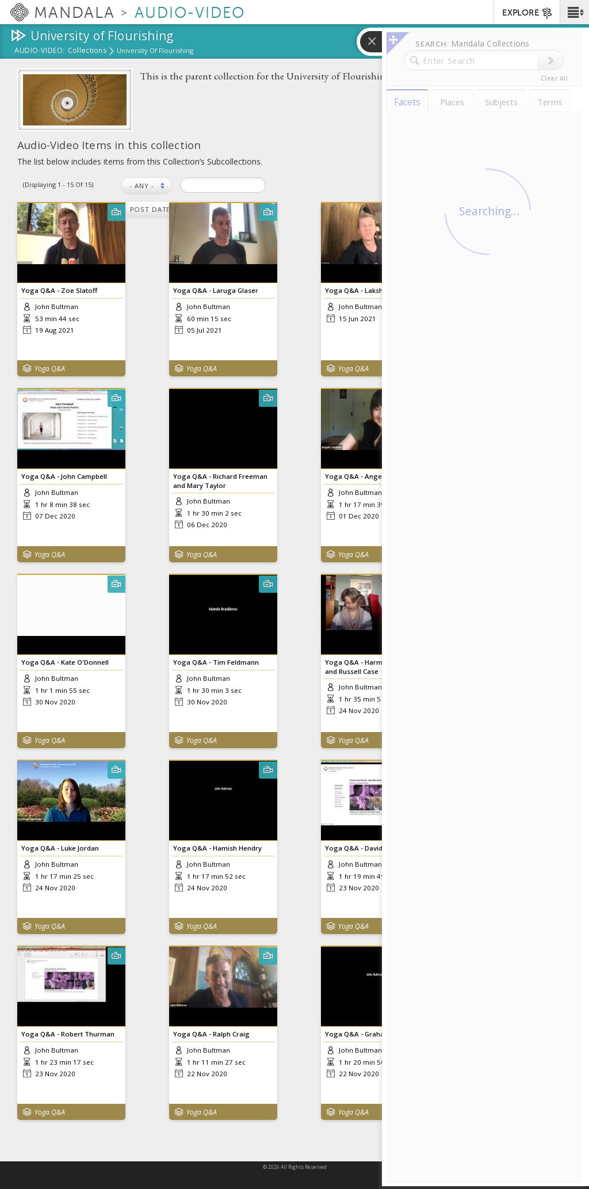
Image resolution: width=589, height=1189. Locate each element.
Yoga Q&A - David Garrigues (370, 848)
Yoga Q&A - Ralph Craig (211, 1034)
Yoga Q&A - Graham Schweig (372, 1034)
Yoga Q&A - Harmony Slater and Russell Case (370, 666)
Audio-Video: (39, 51)
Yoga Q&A (50, 369)
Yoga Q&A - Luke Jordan (60, 848)
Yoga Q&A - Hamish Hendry (217, 848)
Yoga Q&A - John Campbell (64, 476)
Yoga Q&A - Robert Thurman (67, 1034)
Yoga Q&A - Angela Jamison (370, 476)
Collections (87, 51)
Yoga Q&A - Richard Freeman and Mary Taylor (220, 480)
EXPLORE (527, 13)
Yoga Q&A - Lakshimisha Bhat (372, 290)
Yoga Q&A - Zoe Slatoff (59, 290)
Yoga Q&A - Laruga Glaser (215, 290)
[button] (574, 12)
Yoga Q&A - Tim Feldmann (216, 662)
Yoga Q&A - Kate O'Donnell (65, 662)
